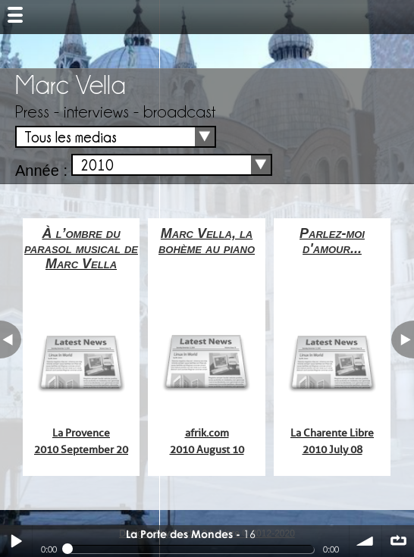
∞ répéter (398, 541)
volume (365, 541)
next (402, 339)
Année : (41, 170)
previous (10, 339)
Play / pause (16, 541)
